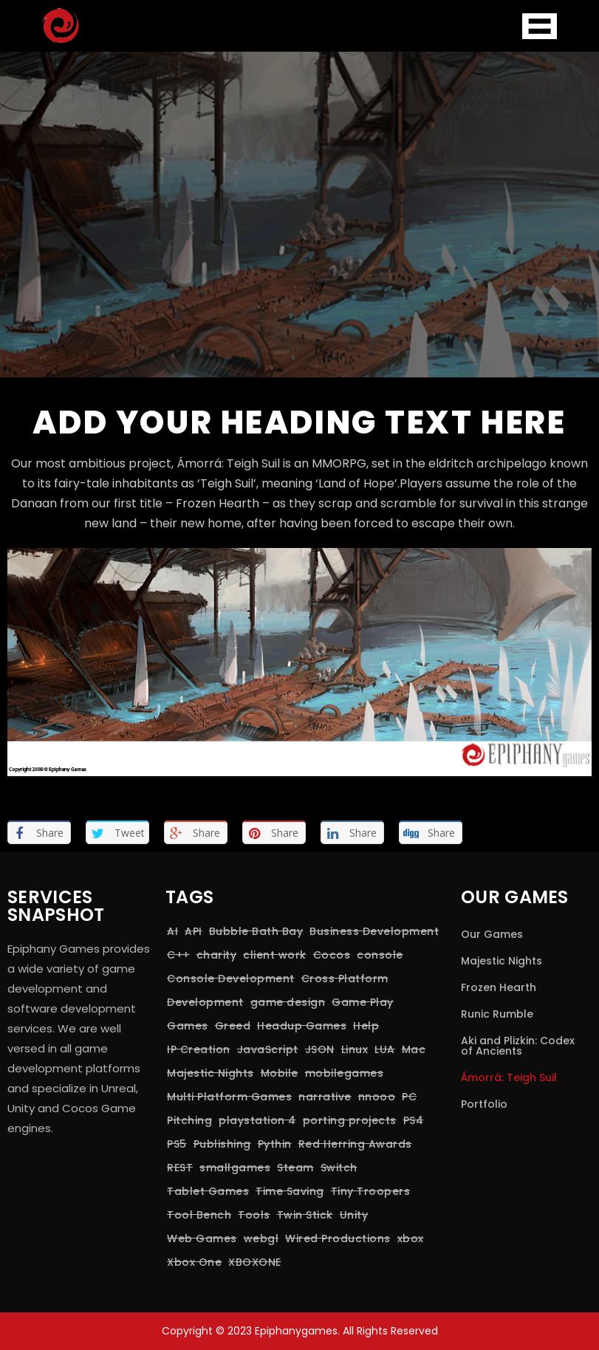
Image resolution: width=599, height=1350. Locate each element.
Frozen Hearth (498, 987)
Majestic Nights (501, 960)
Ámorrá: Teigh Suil (509, 1077)
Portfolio (484, 1104)
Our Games (492, 934)
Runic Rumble (497, 1014)
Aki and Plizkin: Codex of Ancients (518, 1045)
